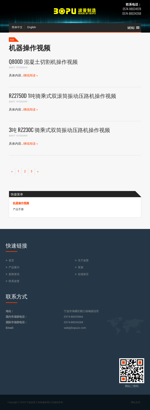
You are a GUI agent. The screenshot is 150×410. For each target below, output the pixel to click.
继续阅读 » (30, 75)
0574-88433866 (73, 316)
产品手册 (18, 209)
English (31, 27)
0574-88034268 (73, 322)
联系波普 (14, 281)
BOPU (75, 11)
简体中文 (17, 27)
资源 (80, 267)
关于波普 (83, 260)
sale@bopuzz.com (75, 327)
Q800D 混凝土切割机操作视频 (43, 61)
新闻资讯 (14, 274)
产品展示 (14, 267)
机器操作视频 (21, 203)
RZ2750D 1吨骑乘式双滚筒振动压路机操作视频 (62, 95)
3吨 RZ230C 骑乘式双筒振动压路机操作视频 (59, 130)
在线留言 (83, 274)
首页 (11, 260)
